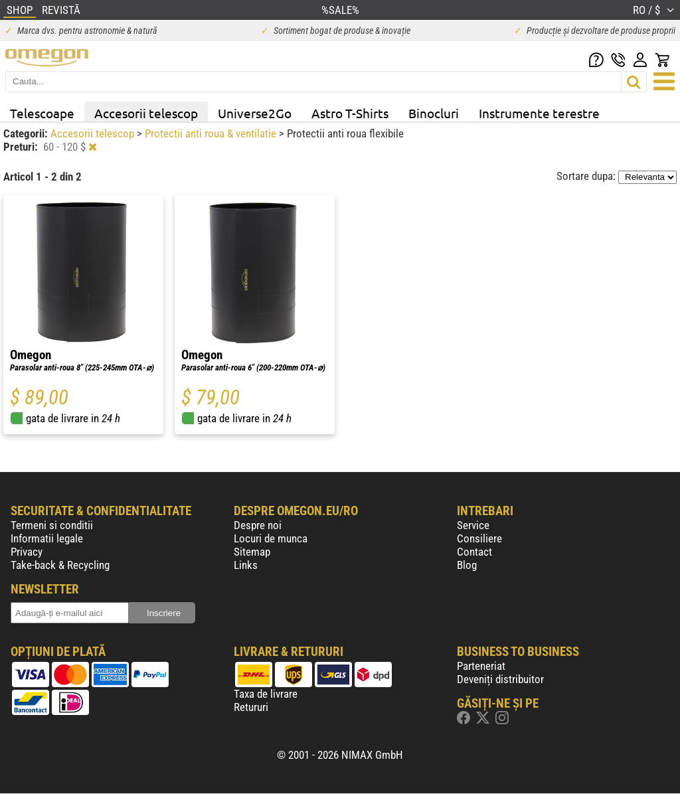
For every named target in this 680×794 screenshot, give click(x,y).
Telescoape (42, 113)
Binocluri (433, 113)
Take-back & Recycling (60, 565)
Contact (474, 551)
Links (246, 565)
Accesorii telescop (146, 113)
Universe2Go (255, 113)
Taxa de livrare (266, 693)
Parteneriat (481, 666)
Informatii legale (47, 538)
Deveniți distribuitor (500, 679)
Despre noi (258, 525)
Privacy (26, 551)
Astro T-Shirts (349, 113)
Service (473, 525)
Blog (467, 565)
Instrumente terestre (539, 113)
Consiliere (479, 538)
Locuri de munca (270, 538)
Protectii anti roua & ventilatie (212, 133)
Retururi (251, 707)
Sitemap (252, 551)
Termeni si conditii (52, 525)
